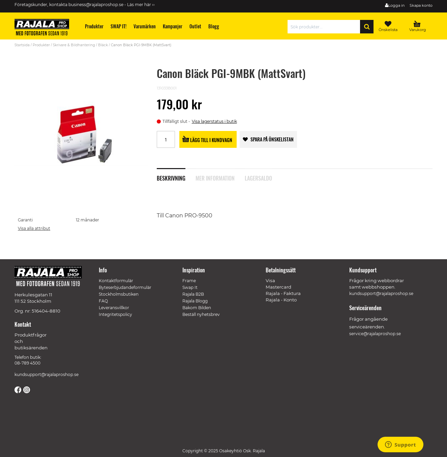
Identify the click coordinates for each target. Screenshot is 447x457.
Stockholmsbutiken (119, 294)
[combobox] (325, 26)
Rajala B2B (193, 294)
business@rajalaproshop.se (95, 4)
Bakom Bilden (196, 307)
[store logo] (44, 28)
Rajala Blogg (195, 300)
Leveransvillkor (114, 307)
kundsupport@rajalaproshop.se (46, 374)
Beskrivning (171, 177)
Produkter (41, 45)
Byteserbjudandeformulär (125, 287)
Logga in (396, 5)
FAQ (103, 300)
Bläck (103, 45)
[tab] (176, 174)
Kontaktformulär (116, 280)
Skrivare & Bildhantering (74, 45)
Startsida (22, 45)
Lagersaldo (258, 177)
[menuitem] (94, 26)
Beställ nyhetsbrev (201, 314)
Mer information (215, 177)
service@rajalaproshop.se (375, 333)
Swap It (190, 287)
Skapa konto (421, 5)
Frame (189, 280)
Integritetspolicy (115, 314)
